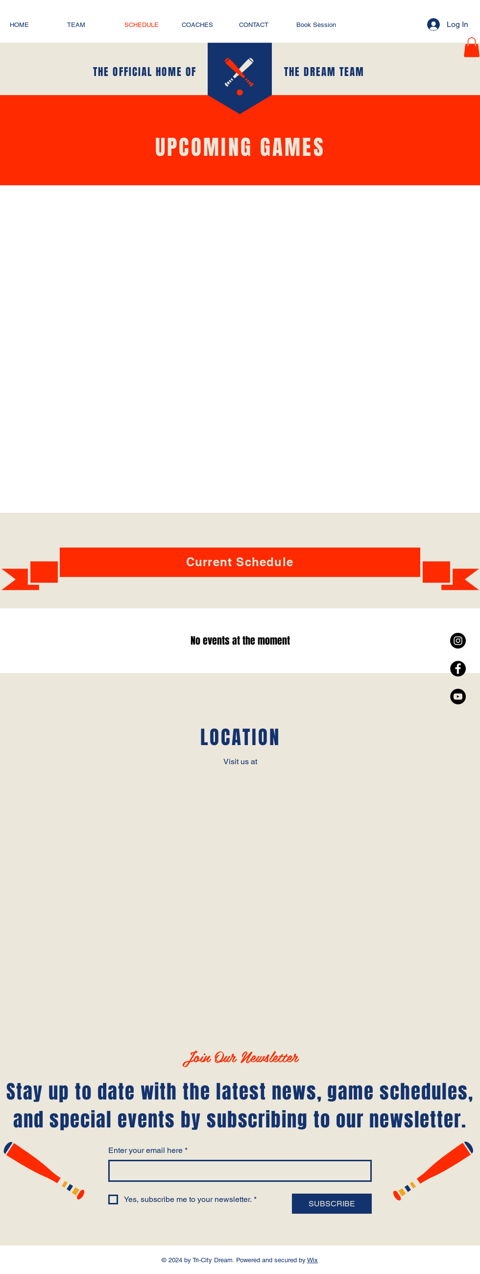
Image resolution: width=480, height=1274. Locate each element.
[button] (471, 47)
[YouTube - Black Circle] (458, 696)
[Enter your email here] (237, 1170)
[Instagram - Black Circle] (458, 641)
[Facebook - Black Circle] (458, 668)
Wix (312, 1260)
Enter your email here (148, 1150)
